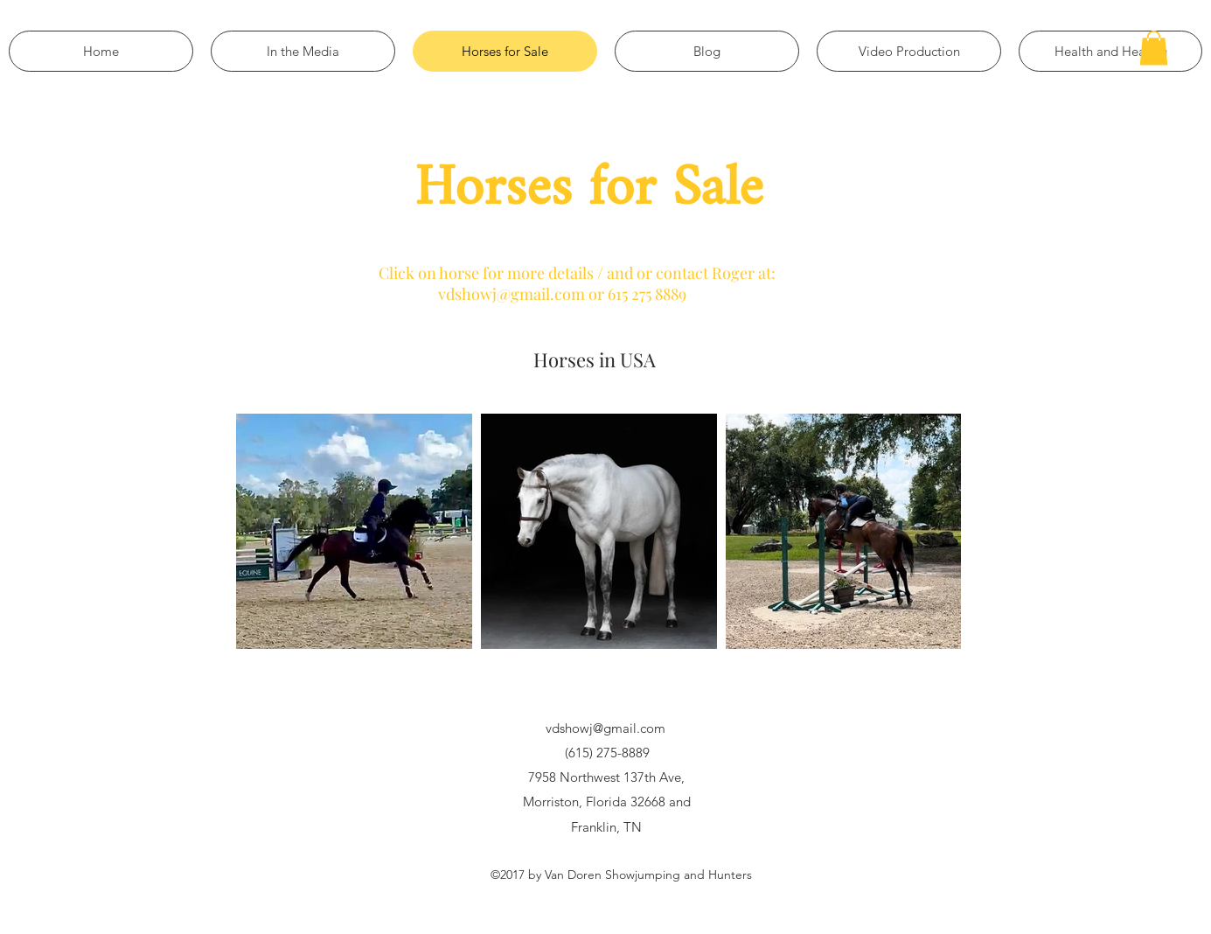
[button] (1153, 48)
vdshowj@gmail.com (605, 728)
